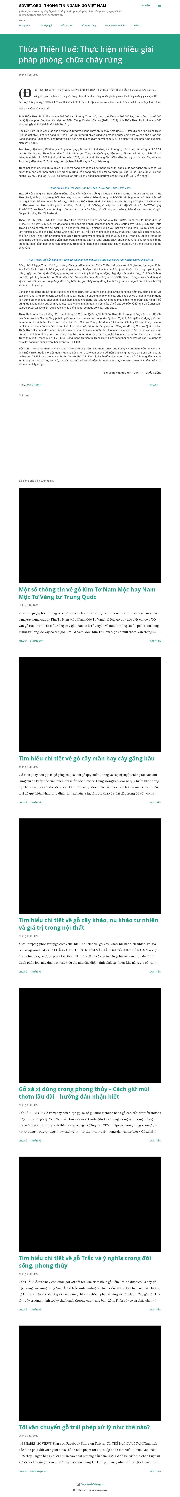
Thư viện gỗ (45, 25)
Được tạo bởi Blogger (90, 1484)
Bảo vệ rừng (33, 384)
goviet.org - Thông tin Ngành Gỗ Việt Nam (62, 5)
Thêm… (138, 25)
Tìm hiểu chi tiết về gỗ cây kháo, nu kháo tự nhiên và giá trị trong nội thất (88, 923)
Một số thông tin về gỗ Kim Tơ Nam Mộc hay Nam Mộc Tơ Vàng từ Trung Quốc (87, 593)
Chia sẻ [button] (154, 384)
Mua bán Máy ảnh (115, 25)
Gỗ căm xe (66, 25)
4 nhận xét (36, 802)
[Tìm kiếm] (145, 5)
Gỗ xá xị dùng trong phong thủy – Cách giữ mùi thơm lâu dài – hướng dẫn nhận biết (84, 1092)
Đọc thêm (155, 641)
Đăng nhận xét (39, 1471)
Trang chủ (24, 25)
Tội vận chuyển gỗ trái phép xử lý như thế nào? (84, 1427)
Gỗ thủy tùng (88, 25)
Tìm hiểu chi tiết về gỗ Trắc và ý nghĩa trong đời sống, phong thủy (85, 1261)
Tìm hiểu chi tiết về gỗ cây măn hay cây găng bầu (87, 758)
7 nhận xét (36, 641)
